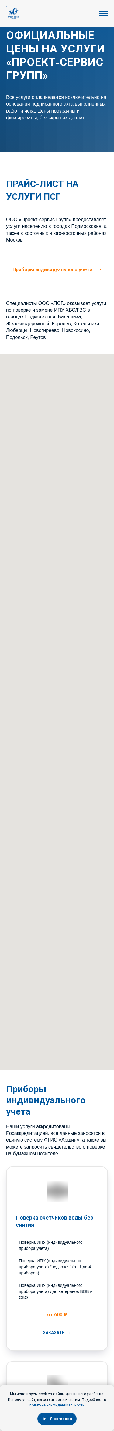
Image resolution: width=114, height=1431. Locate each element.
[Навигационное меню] (103, 14)
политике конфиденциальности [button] (57, 1405)
